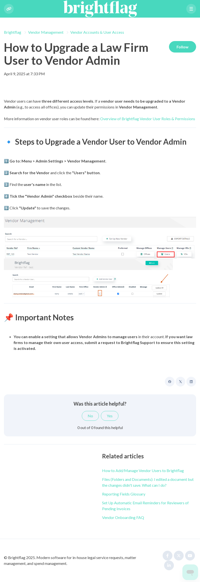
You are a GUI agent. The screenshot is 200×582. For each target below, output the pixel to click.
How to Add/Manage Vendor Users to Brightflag (143, 470)
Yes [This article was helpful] (110, 415)
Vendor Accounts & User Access (97, 32)
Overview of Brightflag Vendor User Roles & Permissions (147, 118)
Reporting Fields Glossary (123, 494)
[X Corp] (180, 382)
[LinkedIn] (191, 382)
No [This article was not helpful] (90, 415)
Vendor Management (45, 32)
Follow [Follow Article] (182, 46)
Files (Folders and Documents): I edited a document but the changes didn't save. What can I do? (148, 482)
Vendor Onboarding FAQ (123, 517)
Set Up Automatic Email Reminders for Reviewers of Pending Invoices (145, 505)
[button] (191, 9)
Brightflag (12, 32)
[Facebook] (170, 382)
